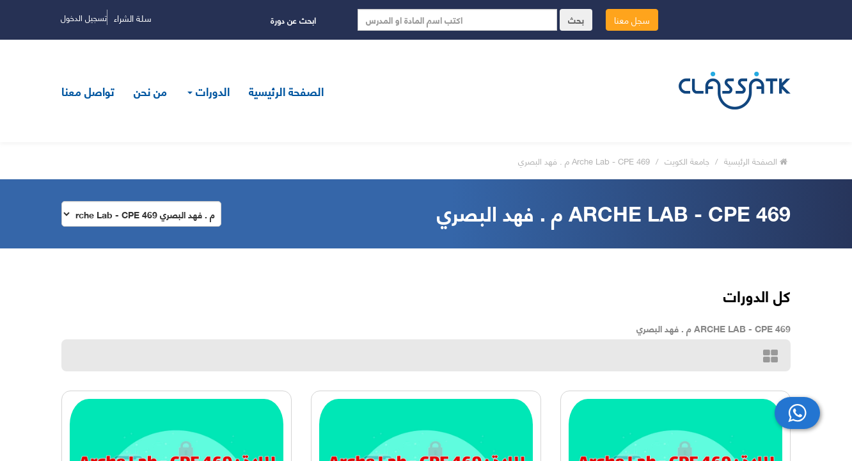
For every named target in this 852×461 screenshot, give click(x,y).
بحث (576, 20)
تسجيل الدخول (84, 17)
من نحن (150, 91)
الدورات (208, 91)
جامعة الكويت (688, 160)
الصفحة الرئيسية (286, 91)
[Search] (457, 20)
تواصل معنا (87, 91)
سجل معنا (632, 20)
